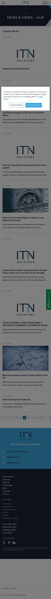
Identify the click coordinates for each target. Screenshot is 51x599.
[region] (25, 99)
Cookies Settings (16, 105)
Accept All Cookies (34, 105)
